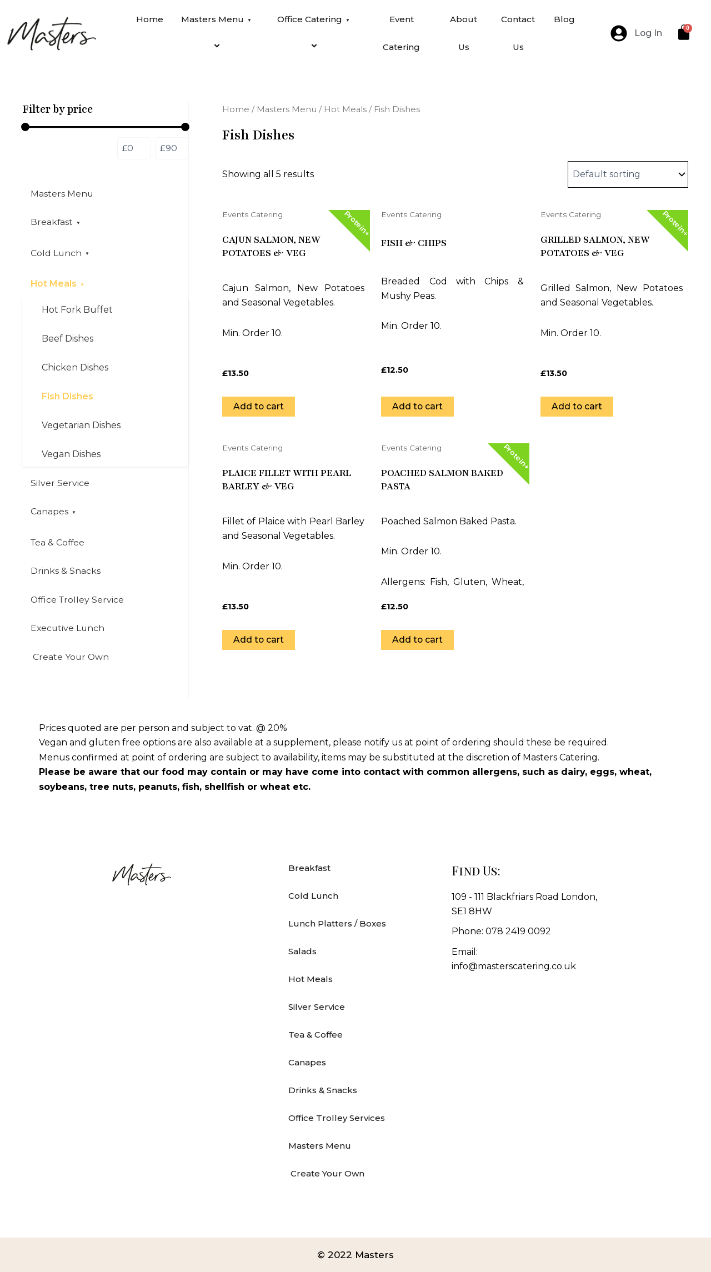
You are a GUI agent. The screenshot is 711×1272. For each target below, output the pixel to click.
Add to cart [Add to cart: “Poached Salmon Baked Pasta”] (417, 639)
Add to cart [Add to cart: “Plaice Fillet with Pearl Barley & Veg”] (258, 639)
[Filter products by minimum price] (134, 148)
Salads (302, 951)
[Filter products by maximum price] (171, 148)
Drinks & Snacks (66, 573)
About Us (463, 33)
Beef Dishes (67, 340)
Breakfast (56, 222)
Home (149, 19)
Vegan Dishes (71, 455)
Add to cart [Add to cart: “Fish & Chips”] (417, 406)
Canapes (54, 513)
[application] (249, 20)
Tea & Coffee (59, 544)
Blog (564, 19)
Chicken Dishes (75, 369)
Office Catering (315, 33)
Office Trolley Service (78, 602)
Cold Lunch (61, 253)
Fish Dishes (67, 398)
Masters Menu (218, 33)
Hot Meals (58, 284)
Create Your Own (70, 660)
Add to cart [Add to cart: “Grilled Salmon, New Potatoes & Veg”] (577, 406)
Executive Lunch (68, 631)
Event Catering (401, 33)
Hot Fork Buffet (77, 311)
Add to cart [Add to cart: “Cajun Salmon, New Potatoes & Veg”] (258, 406)
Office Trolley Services (336, 1118)
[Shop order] (628, 174)
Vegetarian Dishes (81, 427)
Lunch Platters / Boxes (337, 923)
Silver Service (60, 484)
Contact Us (518, 33)
